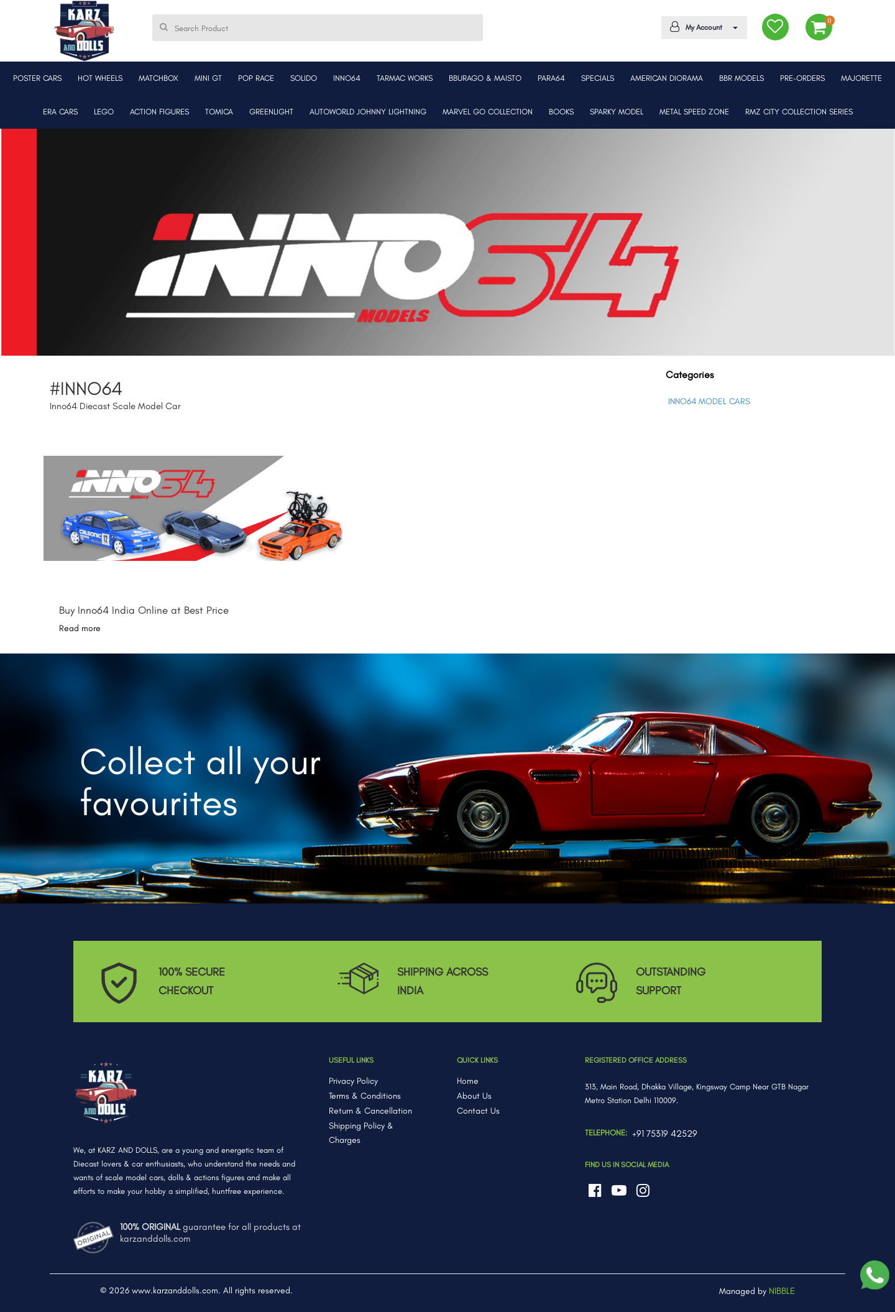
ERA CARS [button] (60, 111)
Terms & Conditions (365, 1096)
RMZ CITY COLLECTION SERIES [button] (799, 111)
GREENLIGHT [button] (271, 111)
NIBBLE (782, 1290)
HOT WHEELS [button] (100, 78)
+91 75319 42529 (664, 1133)
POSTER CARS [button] (37, 78)
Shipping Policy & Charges (361, 1133)
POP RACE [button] (256, 78)
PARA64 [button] (551, 78)
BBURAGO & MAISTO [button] (485, 78)
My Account (701, 26)
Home (468, 1081)
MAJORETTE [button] (861, 78)
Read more (80, 628)
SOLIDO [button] (303, 78)
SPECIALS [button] (597, 78)
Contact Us (478, 1111)
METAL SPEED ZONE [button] (694, 111)
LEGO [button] (104, 111)
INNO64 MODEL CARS (709, 401)
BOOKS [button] (561, 111)
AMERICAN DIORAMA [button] (666, 78)
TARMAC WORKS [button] (405, 78)
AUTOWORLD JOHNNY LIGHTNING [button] (368, 111)
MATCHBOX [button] (158, 78)
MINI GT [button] (208, 78)
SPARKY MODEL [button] (616, 111)
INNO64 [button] (346, 78)
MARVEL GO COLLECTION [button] (488, 111)
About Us (474, 1096)
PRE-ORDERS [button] (802, 78)
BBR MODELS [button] (741, 78)
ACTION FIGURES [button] (159, 111)
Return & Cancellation (370, 1111)
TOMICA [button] (219, 111)
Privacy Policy (353, 1081)
